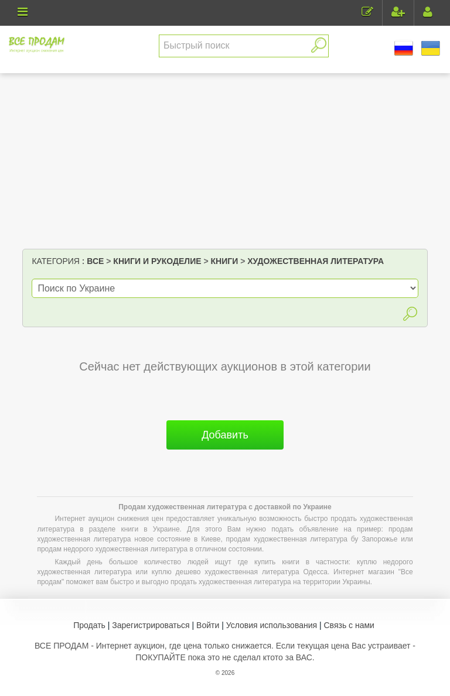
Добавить (225, 435)
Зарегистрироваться (150, 625)
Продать (89, 625)
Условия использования (271, 625)
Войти (207, 625)
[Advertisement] (225, 161)
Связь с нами (349, 625)
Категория (55, 261)
